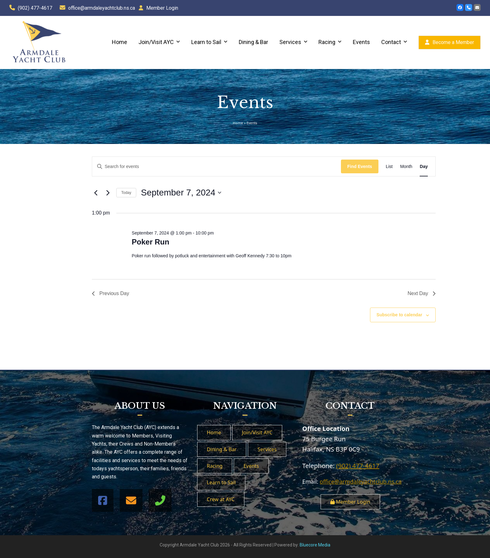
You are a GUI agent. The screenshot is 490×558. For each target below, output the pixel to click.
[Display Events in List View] (389, 166)
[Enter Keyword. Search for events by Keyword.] (216, 166)
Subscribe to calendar (399, 314)
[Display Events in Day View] (424, 166)
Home (238, 123)
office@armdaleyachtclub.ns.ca (101, 8)
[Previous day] (95, 192)
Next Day (422, 293)
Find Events (359, 166)
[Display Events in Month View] (406, 166)
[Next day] (108, 192)
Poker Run (150, 242)
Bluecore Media (315, 544)
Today (126, 192)
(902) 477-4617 (35, 8)
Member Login (162, 8)
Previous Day (110, 293)
